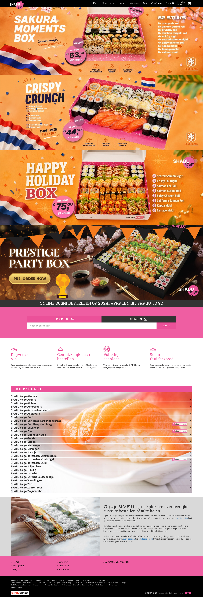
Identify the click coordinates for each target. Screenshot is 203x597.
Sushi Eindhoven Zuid (18, 583)
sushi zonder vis (146, 539)
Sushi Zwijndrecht (17, 587)
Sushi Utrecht (55, 585)
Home (96, 3)
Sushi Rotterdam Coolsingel (116, 583)
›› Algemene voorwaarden (116, 561)
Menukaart (156, 3)
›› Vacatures (63, 569)
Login (170, 3)
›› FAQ (14, 569)
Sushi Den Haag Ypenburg (84, 580)
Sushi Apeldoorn (35, 580)
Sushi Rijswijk (78, 583)
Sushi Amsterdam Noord (19, 580)
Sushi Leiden (42, 583)
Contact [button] (134, 3)
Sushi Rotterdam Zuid (18, 585)
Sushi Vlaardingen (88, 585)
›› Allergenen (17, 565)
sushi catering (182, 518)
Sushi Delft (46, 580)
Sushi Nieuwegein (54, 583)
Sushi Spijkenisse (33, 585)
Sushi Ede (110, 580)
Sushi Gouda (31, 583)
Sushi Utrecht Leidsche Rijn (71, 585)
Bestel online (109, 3)
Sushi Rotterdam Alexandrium (94, 583)
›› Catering (62, 561)
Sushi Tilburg (45, 585)
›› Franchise (63, 565)
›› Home (15, 561)
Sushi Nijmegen (66, 583)
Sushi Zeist (99, 585)
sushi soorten (129, 539)
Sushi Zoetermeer (111, 585)
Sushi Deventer (100, 580)
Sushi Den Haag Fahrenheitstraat (62, 580)
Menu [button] (122, 3)
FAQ (145, 3)
